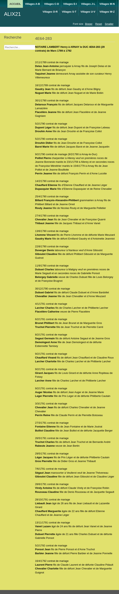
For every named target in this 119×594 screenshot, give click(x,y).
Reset (98, 23)
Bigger (89, 23)
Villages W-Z (107, 11)
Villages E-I (70, 3)
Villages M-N (107, 3)
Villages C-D (51, 3)
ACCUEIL (15, 3)
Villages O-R (50, 11)
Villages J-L (88, 3)
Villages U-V (88, 11)
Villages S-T (69, 11)
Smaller (109, 23)
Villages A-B (32, 3)
